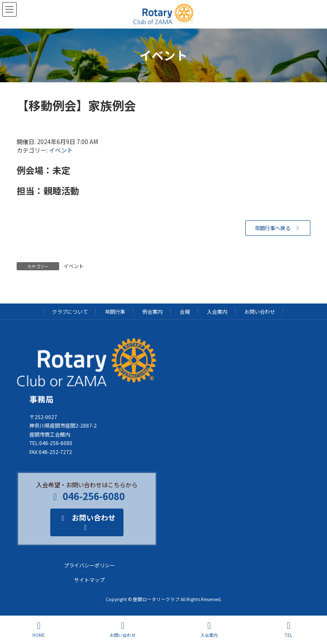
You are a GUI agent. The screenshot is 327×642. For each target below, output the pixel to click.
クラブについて (70, 311)
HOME (38, 629)
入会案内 (217, 311)
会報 (185, 311)
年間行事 (115, 311)
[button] (277, 227)
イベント (61, 150)
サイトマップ (89, 579)
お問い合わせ (259, 311)
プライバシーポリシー (89, 565)
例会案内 (152, 311)
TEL (289, 629)
